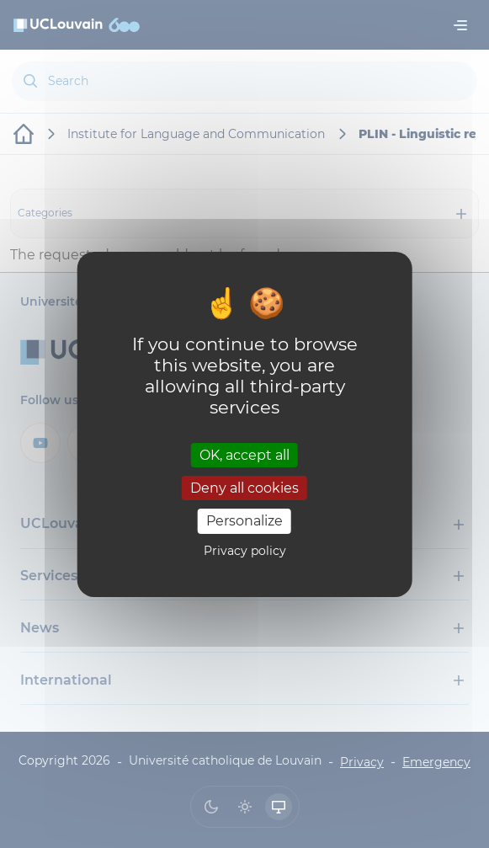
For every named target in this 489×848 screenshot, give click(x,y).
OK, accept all (244, 455)
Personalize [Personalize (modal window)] (244, 521)
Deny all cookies (244, 488)
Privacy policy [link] (245, 550)
